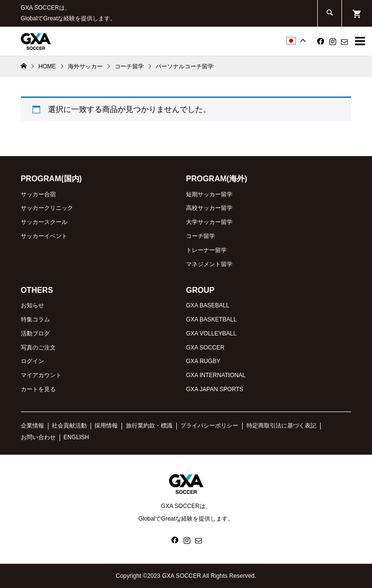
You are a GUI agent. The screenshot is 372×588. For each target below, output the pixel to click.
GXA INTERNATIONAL (216, 375)
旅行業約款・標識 (149, 425)
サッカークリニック (47, 208)
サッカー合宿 (38, 194)
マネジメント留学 (209, 264)
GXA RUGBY (203, 361)
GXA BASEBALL (207, 305)
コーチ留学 (200, 236)
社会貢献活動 (69, 425)
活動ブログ (35, 333)
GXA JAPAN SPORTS (214, 389)
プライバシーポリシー (209, 425)
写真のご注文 (38, 347)
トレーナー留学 (206, 250)
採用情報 (106, 425)
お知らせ (32, 305)
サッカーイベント (44, 236)
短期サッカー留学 (209, 194)
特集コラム (35, 319)
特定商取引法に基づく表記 (281, 425)
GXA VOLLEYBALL (211, 333)
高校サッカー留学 (209, 208)
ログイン (32, 361)
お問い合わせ (38, 437)
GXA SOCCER (205, 347)
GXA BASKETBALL (211, 319)
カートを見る (38, 389)
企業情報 (32, 425)
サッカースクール (44, 222)
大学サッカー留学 (209, 222)
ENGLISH (76, 437)
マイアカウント (41, 375)
